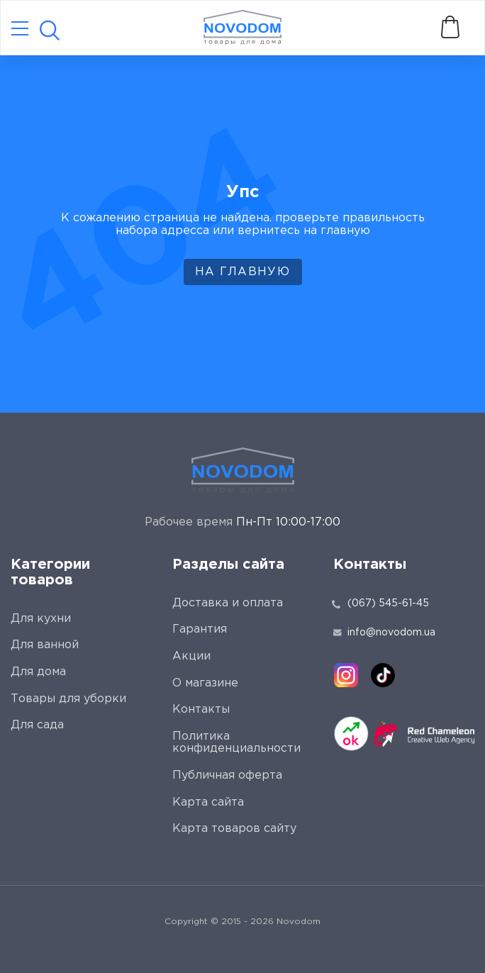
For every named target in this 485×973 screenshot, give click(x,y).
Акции (191, 656)
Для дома (38, 672)
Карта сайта (208, 802)
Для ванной (45, 645)
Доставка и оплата (227, 603)
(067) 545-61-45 (388, 603)
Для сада (37, 725)
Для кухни (41, 618)
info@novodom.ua (384, 632)
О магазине (205, 683)
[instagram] (346, 675)
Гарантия (199, 629)
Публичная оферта (227, 775)
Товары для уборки (68, 699)
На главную (242, 272)
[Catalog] (19, 29)
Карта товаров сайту (234, 828)
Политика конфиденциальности (236, 743)
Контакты (201, 709)
